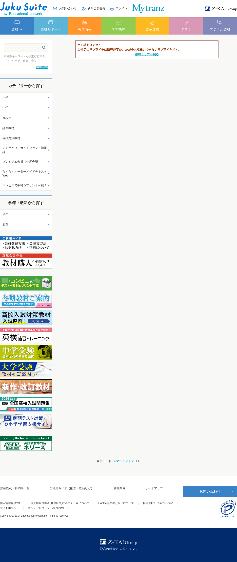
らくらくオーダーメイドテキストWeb (24, 173)
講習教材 (8, 128)
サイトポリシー (9, 507)
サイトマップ (154, 488)
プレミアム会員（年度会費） (21, 161)
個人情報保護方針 (11, 503)
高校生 (6, 118)
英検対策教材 (11, 138)
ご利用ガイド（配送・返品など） (71, 488)
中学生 (6, 108)
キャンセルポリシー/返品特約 (46, 507)
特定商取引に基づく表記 (158, 503)
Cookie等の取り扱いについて (116, 503)
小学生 (6, 97)
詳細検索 (42, 67)
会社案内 (119, 488)
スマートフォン (123, 461)
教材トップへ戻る (147, 54)
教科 (5, 224)
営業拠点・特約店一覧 (15, 488)
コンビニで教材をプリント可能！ (24, 185)
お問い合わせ (209, 491)
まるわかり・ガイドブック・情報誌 (24, 150)
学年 (5, 214)
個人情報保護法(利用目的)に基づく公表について (60, 503)
